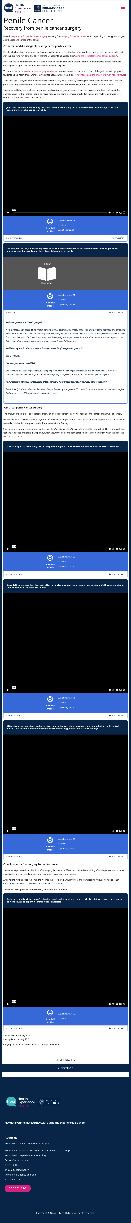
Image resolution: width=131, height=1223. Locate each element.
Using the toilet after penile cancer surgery (95, 55)
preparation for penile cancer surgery (29, 36)
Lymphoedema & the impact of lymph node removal (100, 74)
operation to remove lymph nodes (38, 71)
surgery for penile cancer (74, 36)
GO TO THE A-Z (18, 1188)
